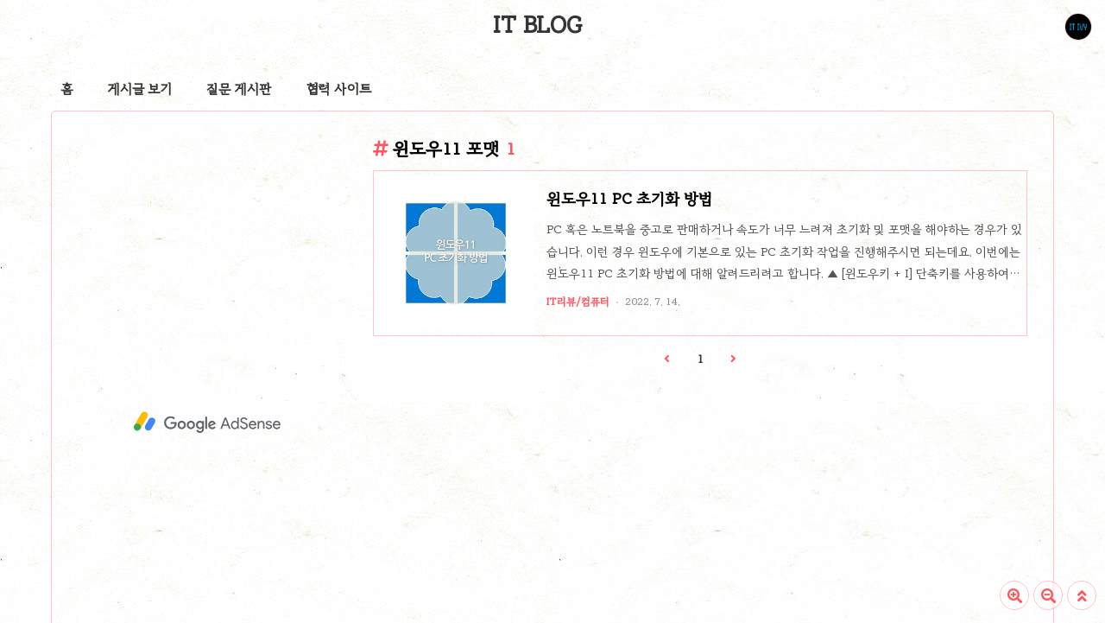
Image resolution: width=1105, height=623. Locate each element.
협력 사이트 (338, 89)
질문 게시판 (239, 89)
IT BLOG (537, 25)
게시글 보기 (139, 89)
